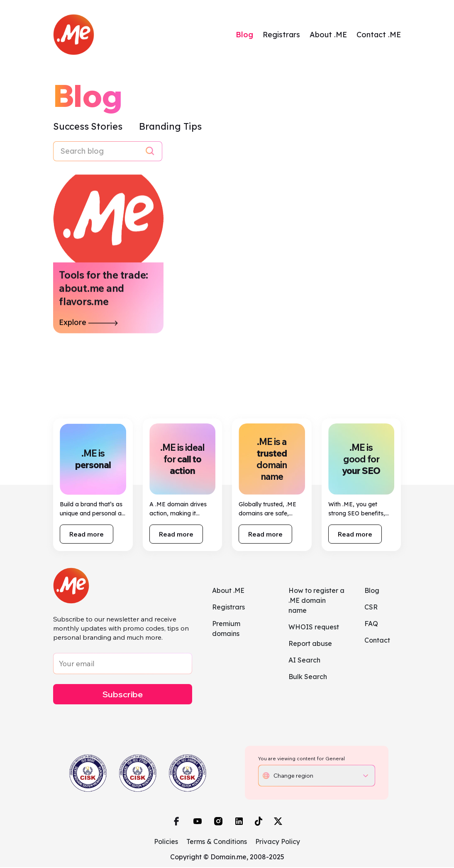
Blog (244, 35)
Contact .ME (378, 35)
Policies (166, 842)
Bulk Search (307, 677)
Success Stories (88, 127)
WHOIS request (313, 628)
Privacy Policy (277, 842)
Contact (377, 641)
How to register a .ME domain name (316, 601)
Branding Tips (170, 127)
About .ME (328, 35)
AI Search (304, 661)
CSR (371, 608)
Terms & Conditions (216, 842)
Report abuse (310, 644)
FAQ (371, 624)
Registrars (281, 35)
